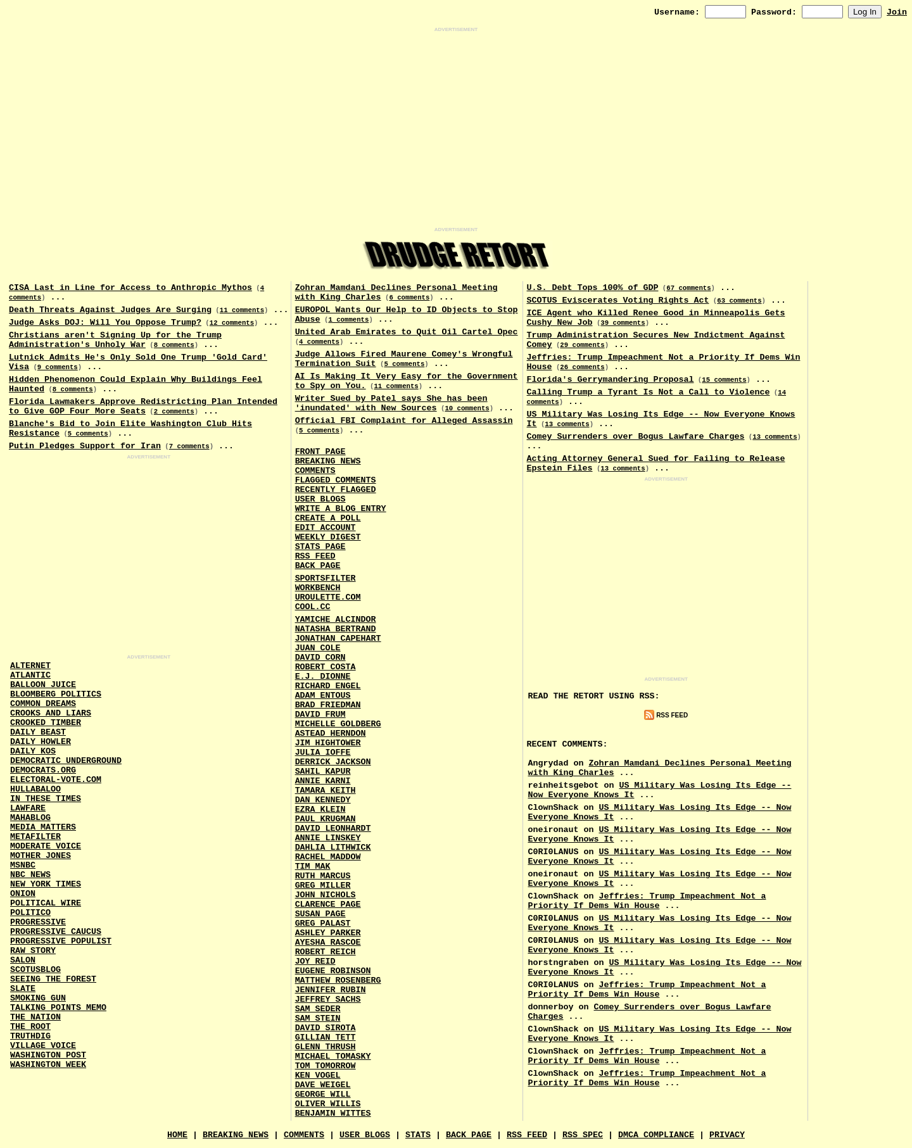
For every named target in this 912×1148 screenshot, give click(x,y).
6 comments (409, 297)
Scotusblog (35, 970)
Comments (315, 471)
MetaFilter (35, 837)
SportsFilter (325, 578)
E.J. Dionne (323, 676)
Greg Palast (323, 923)
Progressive (38, 922)
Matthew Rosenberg (338, 980)
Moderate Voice (45, 846)
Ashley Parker (328, 933)
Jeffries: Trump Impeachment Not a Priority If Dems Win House (647, 901)
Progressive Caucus (55, 932)
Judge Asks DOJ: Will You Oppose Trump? (105, 322)
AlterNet (30, 666)
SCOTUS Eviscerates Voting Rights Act (618, 300)
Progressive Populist (60, 941)
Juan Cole (318, 648)
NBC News (30, 875)
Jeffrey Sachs (328, 999)
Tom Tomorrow (325, 1066)
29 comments (582, 345)
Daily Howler (40, 742)
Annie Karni (323, 781)
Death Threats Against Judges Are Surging (110, 310)
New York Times (45, 884)
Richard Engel (328, 686)
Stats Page (320, 547)
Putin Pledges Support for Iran (85, 446)
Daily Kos (33, 751)
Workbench (318, 588)
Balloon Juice (43, 685)
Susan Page (320, 914)
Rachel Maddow (328, 857)
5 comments (88, 434)
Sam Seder (318, 1009)
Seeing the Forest (53, 979)
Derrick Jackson (333, 762)
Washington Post (48, 1055)
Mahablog (30, 818)
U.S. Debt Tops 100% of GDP (593, 288)
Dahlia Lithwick (333, 847)
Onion (22, 894)
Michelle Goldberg (338, 724)
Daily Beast (38, 732)
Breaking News (328, 461)
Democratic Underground (66, 761)
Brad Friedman (328, 705)
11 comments (242, 310)
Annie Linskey (328, 838)
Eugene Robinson (333, 971)
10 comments (467, 408)
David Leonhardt (333, 828)
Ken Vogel (318, 1075)
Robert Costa (325, 667)
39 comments (622, 323)
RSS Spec (582, 1135)
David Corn (320, 657)
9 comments (57, 367)
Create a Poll (328, 518)
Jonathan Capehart (338, 638)
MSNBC (22, 865)
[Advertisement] (456, 129)
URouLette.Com (328, 597)
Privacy (727, 1135)
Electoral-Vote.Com (55, 780)
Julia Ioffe (323, 752)
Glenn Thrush (325, 1047)
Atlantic (30, 675)
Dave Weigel (323, 1085)
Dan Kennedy (323, 800)
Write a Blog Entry (340, 509)
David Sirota (325, 1028)
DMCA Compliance (656, 1135)
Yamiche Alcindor (335, 619)
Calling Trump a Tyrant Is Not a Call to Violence (648, 392)
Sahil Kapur (323, 771)
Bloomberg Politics (55, 694)
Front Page (320, 452)
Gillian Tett (325, 1037)
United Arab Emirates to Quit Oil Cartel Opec (406, 332)
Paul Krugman (325, 819)
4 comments (319, 342)
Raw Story (33, 951)
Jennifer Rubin (330, 990)
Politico (30, 913)
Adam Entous (323, 695)
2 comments (174, 411)
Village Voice (43, 1045)
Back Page (318, 566)
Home (177, 1135)
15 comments (724, 380)
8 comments (174, 345)
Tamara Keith (325, 790)
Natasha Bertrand (335, 629)
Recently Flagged (335, 490)
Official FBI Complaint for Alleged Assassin (404, 421)
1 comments (348, 320)
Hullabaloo (35, 789)
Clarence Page (328, 904)
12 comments (232, 323)
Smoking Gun (38, 998)
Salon (22, 960)
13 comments (567, 424)
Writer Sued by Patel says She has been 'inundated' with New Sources (391, 403)
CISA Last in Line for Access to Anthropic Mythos (130, 288)
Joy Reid (315, 961)
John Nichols (325, 895)
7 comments (189, 446)
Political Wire (45, 903)
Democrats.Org (43, 770)
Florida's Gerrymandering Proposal (610, 379)
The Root (30, 1026)
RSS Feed (315, 556)
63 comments (739, 301)
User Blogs (320, 499)
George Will (323, 1094)
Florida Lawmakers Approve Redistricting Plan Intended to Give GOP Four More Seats (143, 406)
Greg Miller (323, 885)
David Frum (320, 714)
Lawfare (28, 808)
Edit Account (325, 528)
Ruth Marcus (323, 876)
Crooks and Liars (50, 713)
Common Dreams (43, 704)
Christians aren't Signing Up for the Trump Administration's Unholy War (115, 340)
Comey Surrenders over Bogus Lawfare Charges (636, 436)
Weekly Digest (328, 537)
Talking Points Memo (58, 1007)
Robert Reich (325, 952)
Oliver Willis (328, 1104)
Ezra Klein (320, 809)
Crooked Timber (45, 723)
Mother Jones (40, 856)
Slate (22, 988)
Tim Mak (313, 866)
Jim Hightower (328, 743)
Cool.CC (313, 607)
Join (897, 12)
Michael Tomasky (333, 1056)
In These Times (45, 799)
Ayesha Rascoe (328, 942)
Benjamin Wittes (333, 1113)
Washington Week (48, 1064)
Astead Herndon (330, 733)
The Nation (35, 1017)
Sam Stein (318, 1018)
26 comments (582, 367)
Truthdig (30, 1036)
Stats (418, 1135)
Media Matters (43, 827)
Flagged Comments (335, 480)
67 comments (688, 288)
